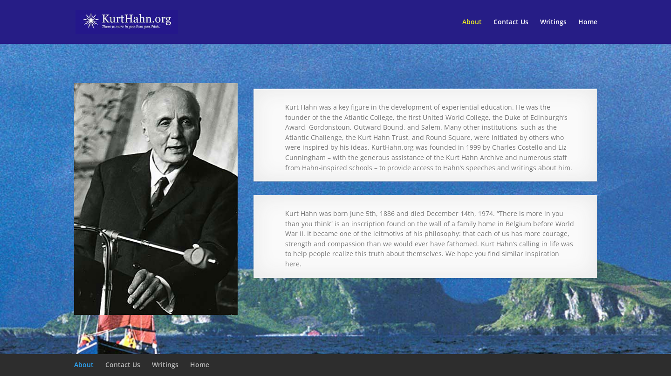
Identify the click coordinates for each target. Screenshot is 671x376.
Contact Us (510, 22)
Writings (553, 22)
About (472, 22)
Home (587, 22)
